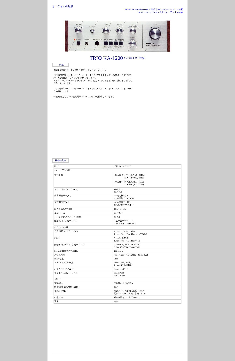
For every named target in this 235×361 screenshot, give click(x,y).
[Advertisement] (158, 88)
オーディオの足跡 (62, 6)
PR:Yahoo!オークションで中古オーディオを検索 (160, 12)
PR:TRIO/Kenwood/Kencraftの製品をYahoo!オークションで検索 (154, 9)
